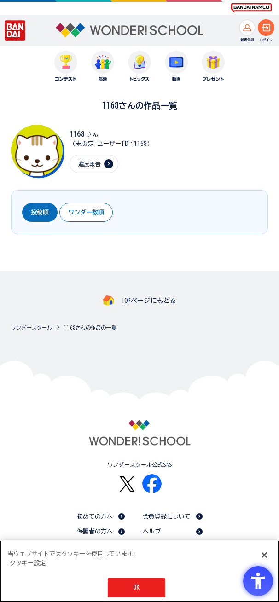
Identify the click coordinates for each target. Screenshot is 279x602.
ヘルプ (152, 531)
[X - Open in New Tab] (127, 484)
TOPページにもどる (148, 300)
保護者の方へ (95, 531)
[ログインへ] (266, 27)
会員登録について (167, 517)
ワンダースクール (31, 327)
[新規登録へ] (247, 27)
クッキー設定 (28, 563)
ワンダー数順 (86, 212)
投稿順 (40, 212)
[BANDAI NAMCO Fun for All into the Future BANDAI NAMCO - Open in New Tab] (251, 7)
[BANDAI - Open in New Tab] (15, 30)
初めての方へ (95, 517)
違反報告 (89, 164)
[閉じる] (264, 555)
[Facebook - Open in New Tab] (152, 483)
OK (136, 587)
